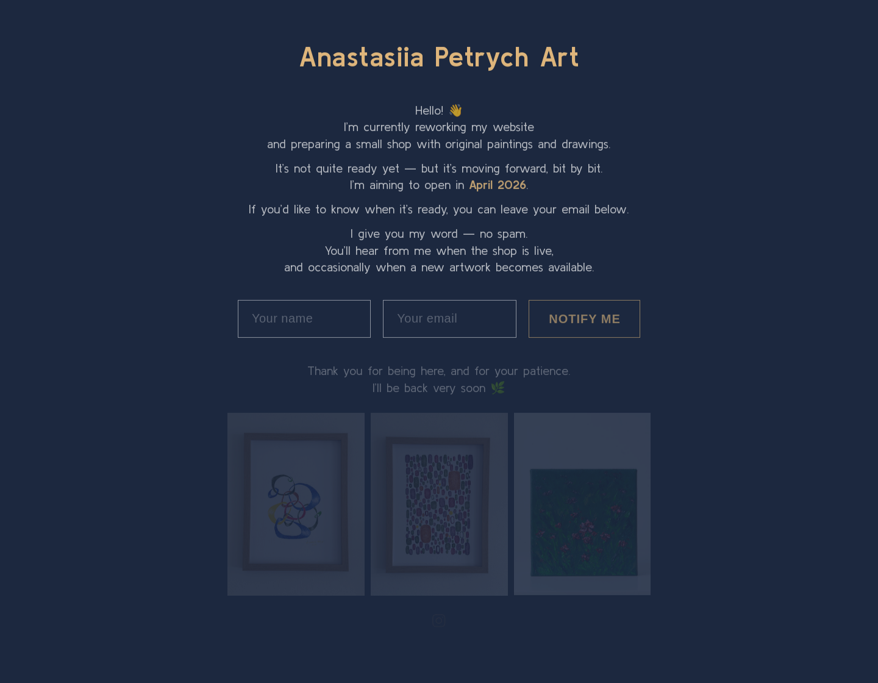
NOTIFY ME (585, 317)
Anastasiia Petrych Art (439, 55)
